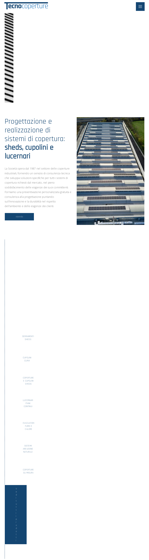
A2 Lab (138, 548)
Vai (26, 424)
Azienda (19, 216)
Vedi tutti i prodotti (74, 333)
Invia (110, 511)
